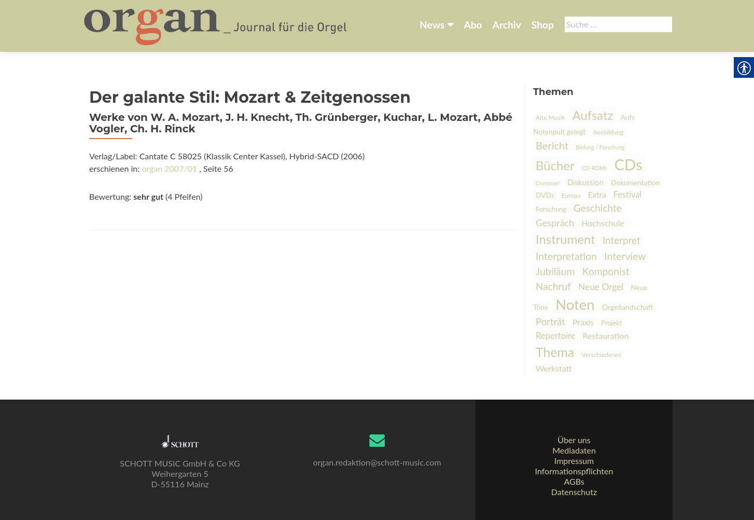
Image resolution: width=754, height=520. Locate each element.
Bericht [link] (552, 145)
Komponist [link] (606, 271)
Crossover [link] (548, 183)
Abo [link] (473, 25)
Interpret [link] (621, 240)
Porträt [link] (550, 321)
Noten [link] (574, 304)
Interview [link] (625, 256)
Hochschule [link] (602, 223)
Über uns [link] (573, 440)
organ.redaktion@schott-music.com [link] (377, 462)
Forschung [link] (551, 209)
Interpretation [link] (566, 256)
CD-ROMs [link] (594, 168)
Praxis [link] (583, 322)
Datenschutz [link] (574, 492)
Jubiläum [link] (555, 271)
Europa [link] (571, 195)
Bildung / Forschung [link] (600, 147)
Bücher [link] (555, 165)
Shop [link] (543, 25)
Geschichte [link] (598, 208)
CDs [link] (629, 164)
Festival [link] (627, 194)
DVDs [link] (545, 194)
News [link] (432, 25)
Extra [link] (597, 194)
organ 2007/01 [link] (169, 168)
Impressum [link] (574, 461)
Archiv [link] (507, 25)
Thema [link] (555, 352)
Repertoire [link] (555, 336)
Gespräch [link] (555, 222)
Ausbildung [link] (608, 132)
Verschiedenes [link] (601, 355)
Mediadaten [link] (574, 450)
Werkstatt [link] (554, 368)
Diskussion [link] (585, 182)
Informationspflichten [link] (574, 471)
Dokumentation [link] (635, 182)
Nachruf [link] (553, 286)
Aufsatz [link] (593, 115)
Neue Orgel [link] (600, 286)
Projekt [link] (611, 323)
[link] (216, 25)
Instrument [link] (565, 239)
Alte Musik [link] (550, 117)
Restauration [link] (606, 335)
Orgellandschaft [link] (627, 307)
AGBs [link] (574, 481)
